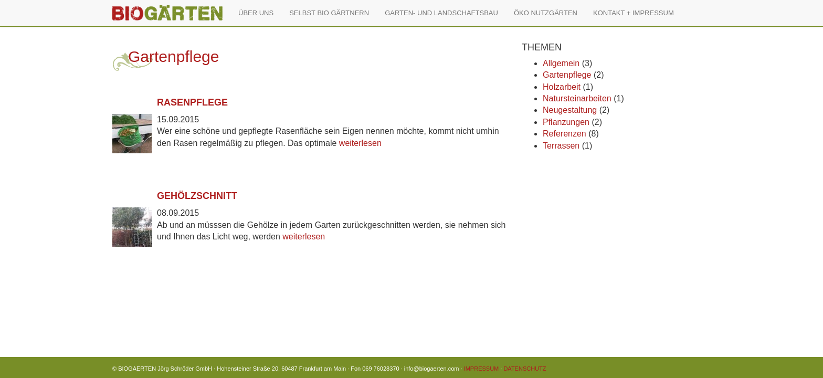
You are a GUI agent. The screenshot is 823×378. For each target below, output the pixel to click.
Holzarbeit (562, 86)
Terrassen (561, 145)
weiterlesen (360, 143)
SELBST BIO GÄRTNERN (329, 13)
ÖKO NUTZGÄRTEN (545, 13)
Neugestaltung (570, 110)
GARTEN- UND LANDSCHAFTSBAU (441, 13)
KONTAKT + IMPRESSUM (633, 13)
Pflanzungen (566, 122)
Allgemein (561, 63)
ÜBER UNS (255, 13)
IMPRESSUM (481, 368)
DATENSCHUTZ (524, 368)
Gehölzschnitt (197, 196)
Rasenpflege (192, 102)
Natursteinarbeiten (577, 98)
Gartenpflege (567, 74)
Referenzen (564, 133)
